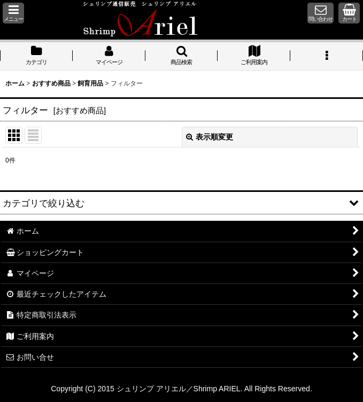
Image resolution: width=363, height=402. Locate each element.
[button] (13, 13)
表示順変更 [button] (209, 137)
